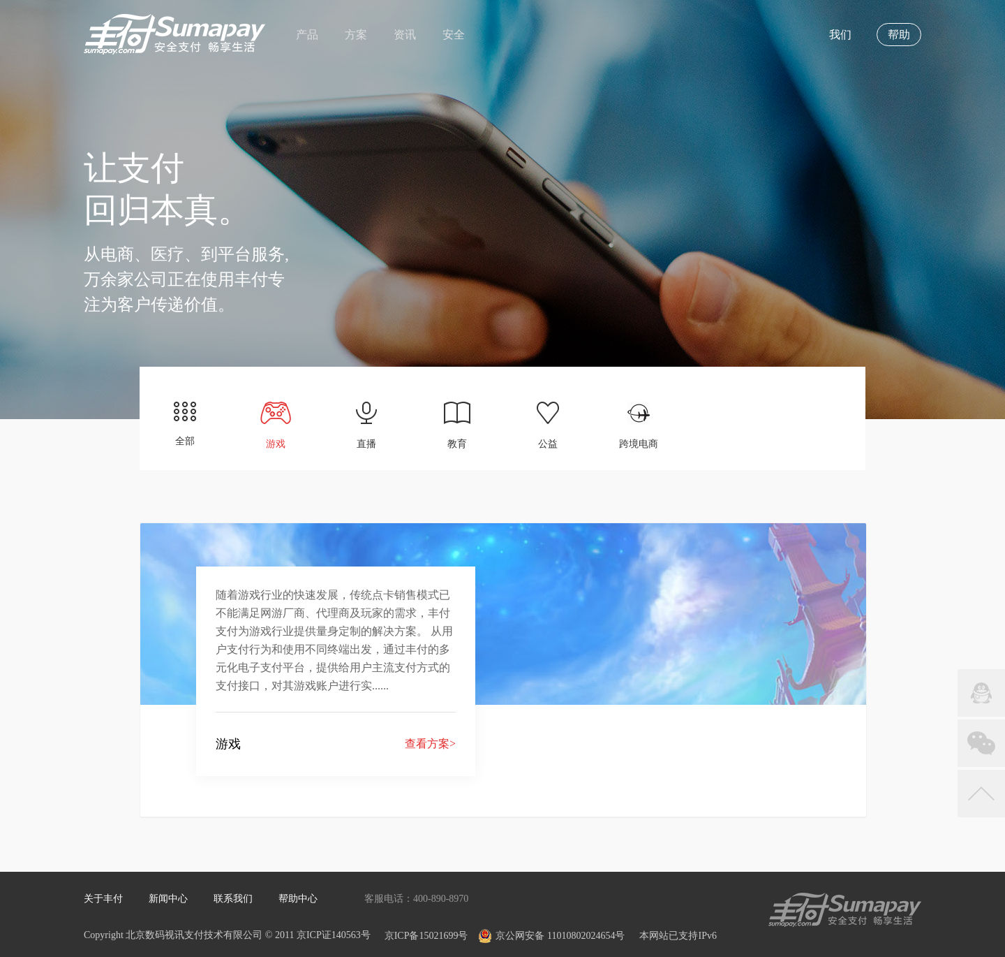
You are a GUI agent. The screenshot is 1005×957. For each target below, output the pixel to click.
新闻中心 (168, 898)
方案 (356, 35)
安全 (453, 35)
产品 (307, 35)
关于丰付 (103, 898)
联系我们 (233, 898)
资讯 (405, 35)
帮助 (899, 35)
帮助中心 (298, 898)
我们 (840, 35)
